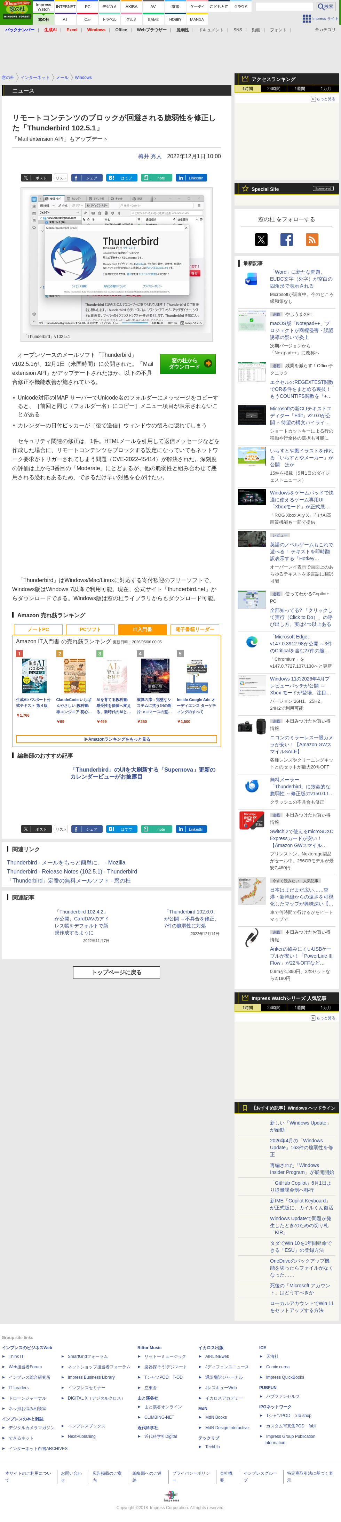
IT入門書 (142, 629)
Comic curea (278, 1366)
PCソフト (90, 629)
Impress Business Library (91, 1377)
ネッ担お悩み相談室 (27, 1408)
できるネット (21, 1438)
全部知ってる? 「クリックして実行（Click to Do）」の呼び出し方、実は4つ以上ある (301, 617)
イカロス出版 (210, 1347)
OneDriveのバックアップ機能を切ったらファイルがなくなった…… (301, 1268)
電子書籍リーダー (194, 629)
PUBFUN (268, 1387)
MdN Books (216, 1417)
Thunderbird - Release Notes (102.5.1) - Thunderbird (72, 872)
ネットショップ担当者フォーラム (99, 1366)
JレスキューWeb (221, 1387)
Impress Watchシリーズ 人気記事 (289, 998)
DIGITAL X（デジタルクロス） (96, 1398)
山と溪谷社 (147, 1398)
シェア (91, 178)
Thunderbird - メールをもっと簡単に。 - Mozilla (66, 862)
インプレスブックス (86, 1426)
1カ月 (326, 88)
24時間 (273, 88)
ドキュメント (211, 29)
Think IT (16, 1356)
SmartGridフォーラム (88, 1356)
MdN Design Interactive (227, 1427)
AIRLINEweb (217, 1356)
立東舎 (150, 1387)
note (161, 178)
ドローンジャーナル (27, 1398)
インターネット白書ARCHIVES (38, 1448)
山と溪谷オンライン (163, 1406)
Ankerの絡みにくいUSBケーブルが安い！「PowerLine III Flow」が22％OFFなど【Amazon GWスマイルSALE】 (301, 963)
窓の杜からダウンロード (190, 364)
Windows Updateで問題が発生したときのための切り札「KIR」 (300, 1225)
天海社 (272, 1356)
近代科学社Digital (160, 1436)
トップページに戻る (117, 972)
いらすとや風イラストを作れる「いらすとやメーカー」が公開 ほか (301, 457)
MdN (202, 1408)
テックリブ (208, 1438)
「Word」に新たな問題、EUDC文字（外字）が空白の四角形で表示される (301, 279)
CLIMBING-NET (159, 1417)
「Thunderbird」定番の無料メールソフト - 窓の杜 (69, 881)
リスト (61, 178)
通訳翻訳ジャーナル (224, 1377)
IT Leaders (19, 1387)
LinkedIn (196, 178)
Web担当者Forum (25, 1366)
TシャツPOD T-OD (163, 1377)
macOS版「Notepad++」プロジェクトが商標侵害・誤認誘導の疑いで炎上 (301, 330)
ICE (262, 1347)
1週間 (300, 88)
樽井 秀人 (150, 156)
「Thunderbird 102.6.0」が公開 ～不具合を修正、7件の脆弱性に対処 (191, 918)
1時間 (248, 88)
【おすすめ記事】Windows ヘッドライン (293, 1108)
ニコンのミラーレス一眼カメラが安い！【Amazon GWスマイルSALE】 (301, 744)
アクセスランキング (273, 79)
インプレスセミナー (86, 1387)
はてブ (126, 178)
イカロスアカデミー (224, 1398)
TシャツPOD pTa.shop (288, 1415)
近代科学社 (147, 1427)
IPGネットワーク (275, 1406)
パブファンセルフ (283, 1396)
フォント (278, 29)
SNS (237, 29)
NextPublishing (82, 1436)
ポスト (41, 178)
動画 (256, 29)
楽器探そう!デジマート (165, 1366)
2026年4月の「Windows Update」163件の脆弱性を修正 (301, 1147)
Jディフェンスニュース (227, 1366)
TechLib (212, 1446)
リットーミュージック (165, 1356)
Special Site (265, 189)
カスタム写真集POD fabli (291, 1426)
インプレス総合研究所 (29, 1377)
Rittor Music (149, 1347)
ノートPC (38, 629)
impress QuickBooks (285, 1377)
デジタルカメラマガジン (32, 1427)
